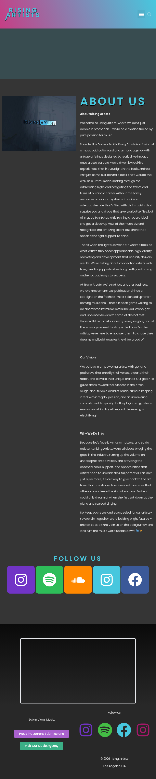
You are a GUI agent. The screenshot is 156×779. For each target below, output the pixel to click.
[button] (141, 14)
